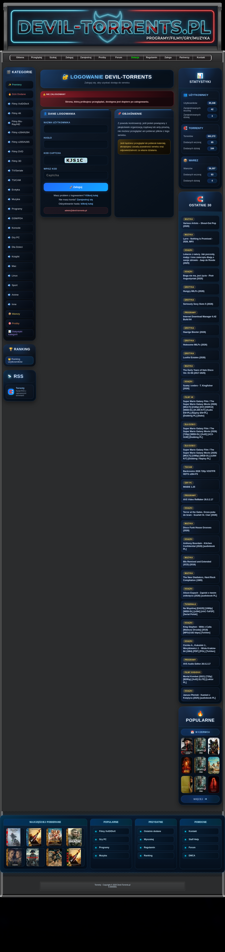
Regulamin (151, 57)
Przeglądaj (36, 57)
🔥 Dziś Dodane (17, 94)
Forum (118, 57)
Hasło (48, 138)
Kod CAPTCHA (52, 153)
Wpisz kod (50, 169)
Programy (104, 847)
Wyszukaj (149, 839)
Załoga (168, 57)
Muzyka (103, 855)
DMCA (192, 855)
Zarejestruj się (85, 199)
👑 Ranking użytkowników (15, 360)
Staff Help (194, 839)
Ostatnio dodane (152, 831)
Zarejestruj (85, 57)
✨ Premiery (15, 84)
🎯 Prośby (14, 323)
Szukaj (52, 57)
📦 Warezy (14, 313)
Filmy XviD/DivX (107, 831)
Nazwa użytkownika (57, 122)
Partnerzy (184, 57)
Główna (20, 57)
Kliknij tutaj (91, 195)
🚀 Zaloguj (76, 187)
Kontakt (201, 57)
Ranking (148, 855)
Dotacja (135, 57)
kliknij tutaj (87, 203)
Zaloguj (69, 57)
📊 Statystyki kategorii (15, 333)
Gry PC (103, 839)
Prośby (102, 57)
